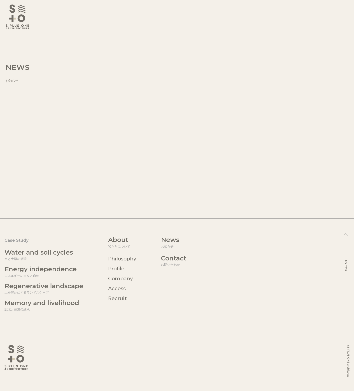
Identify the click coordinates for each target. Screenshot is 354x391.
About (122, 242)
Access (117, 288)
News (173, 242)
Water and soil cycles (44, 254)
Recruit (117, 298)
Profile (116, 269)
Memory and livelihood (44, 305)
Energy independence (44, 271)
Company (120, 279)
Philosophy (122, 259)
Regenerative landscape (44, 288)
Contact (173, 260)
